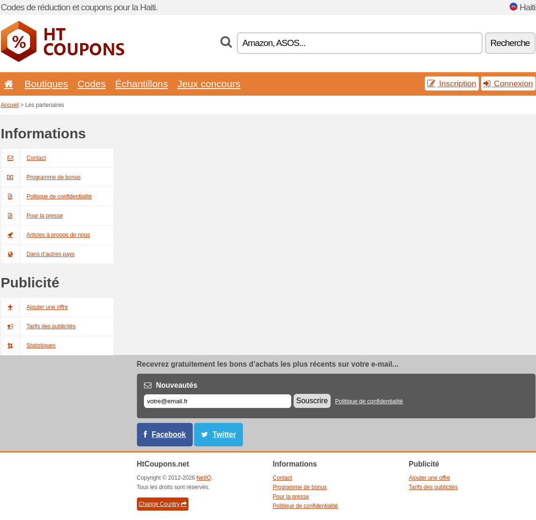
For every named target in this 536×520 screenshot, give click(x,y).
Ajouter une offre (34, 307)
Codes (91, 83)
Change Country (163, 504)
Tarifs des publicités (38, 326)
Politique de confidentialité (46, 196)
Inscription (451, 83)
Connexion (508, 83)
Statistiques (28, 345)
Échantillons (141, 83)
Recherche (510, 43)
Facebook (169, 434)
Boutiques (46, 83)
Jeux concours (209, 83)
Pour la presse (32, 215)
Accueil (10, 105)
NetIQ (203, 478)
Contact (23, 158)
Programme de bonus (41, 177)
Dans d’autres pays (38, 254)
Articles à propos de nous (45, 235)
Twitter (224, 434)
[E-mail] (217, 401)
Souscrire (312, 401)
